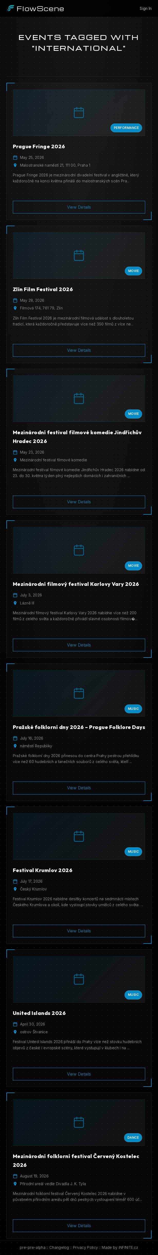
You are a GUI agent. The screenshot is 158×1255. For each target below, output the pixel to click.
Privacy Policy (85, 1247)
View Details (79, 207)
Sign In (146, 8)
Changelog (59, 1247)
